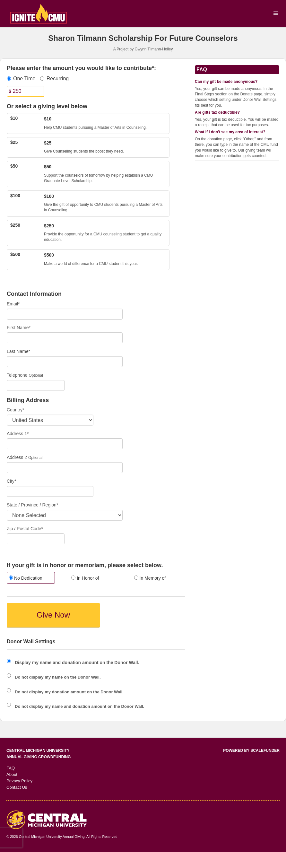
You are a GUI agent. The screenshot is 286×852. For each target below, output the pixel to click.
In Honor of (85, 578)
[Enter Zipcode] (36, 538)
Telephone (17, 375)
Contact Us (16, 787)
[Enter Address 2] (65, 467)
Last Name (18, 351)
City (11, 481)
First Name (18, 327)
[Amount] (25, 91)
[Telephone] (36, 385)
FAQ (10, 768)
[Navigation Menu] (276, 13)
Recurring (54, 78)
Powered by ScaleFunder (251, 750)
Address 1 (18, 433)
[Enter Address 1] (65, 443)
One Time (21, 78)
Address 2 (17, 457)
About (11, 774)
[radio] (33, 578)
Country (15, 409)
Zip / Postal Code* (25, 528)
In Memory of (150, 578)
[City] (50, 491)
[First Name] (65, 337)
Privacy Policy (19, 780)
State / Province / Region (32, 504)
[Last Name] (65, 361)
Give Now (53, 614)
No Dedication (25, 578)
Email (13, 303)
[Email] (65, 314)
